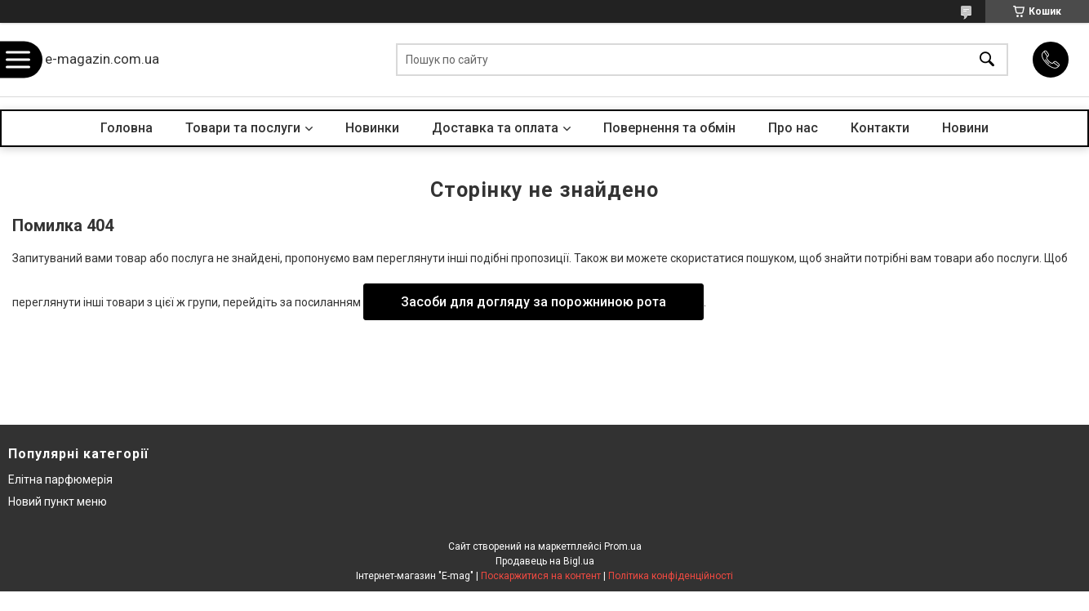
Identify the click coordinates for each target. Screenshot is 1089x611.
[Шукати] (987, 60)
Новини (965, 128)
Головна (126, 128)
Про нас (793, 128)
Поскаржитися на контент (541, 576)
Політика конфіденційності (670, 576)
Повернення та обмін (669, 128)
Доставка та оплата (495, 128)
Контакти (880, 128)
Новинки (372, 128)
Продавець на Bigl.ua (545, 561)
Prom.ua (623, 546)
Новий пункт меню (57, 501)
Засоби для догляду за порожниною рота (533, 302)
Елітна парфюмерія (60, 479)
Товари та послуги (242, 128)
